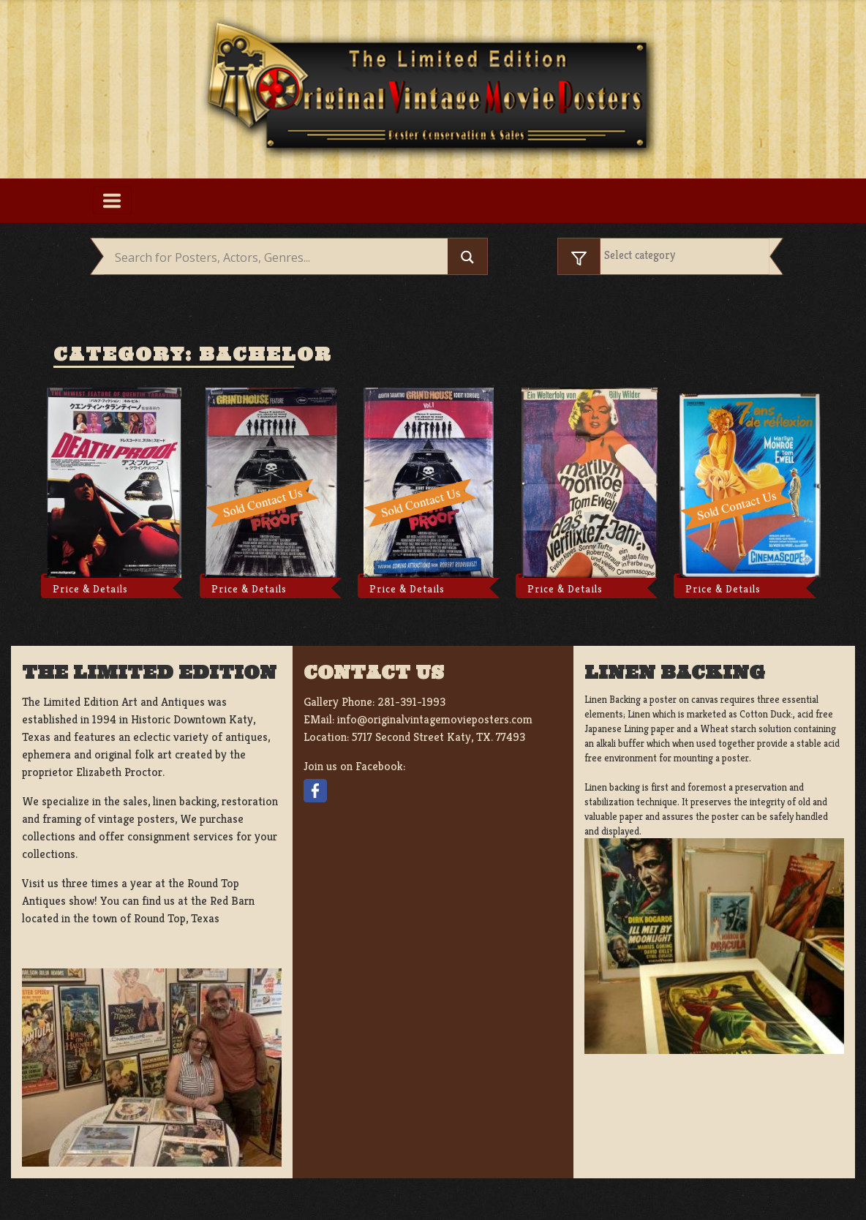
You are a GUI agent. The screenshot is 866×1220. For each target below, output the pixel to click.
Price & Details (90, 588)
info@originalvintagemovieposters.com (434, 719)
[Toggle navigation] (112, 200)
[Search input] (279, 258)
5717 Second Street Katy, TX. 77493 (438, 737)
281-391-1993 (411, 701)
